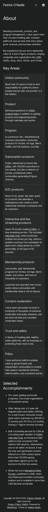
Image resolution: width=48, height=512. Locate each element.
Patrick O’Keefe (34, 498)
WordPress (12, 507)
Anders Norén (34, 507)
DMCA (25, 504)
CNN (38, 57)
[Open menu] (36, 5)
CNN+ (8, 166)
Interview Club (12, 235)
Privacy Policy (14, 504)
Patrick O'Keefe (13, 5)
